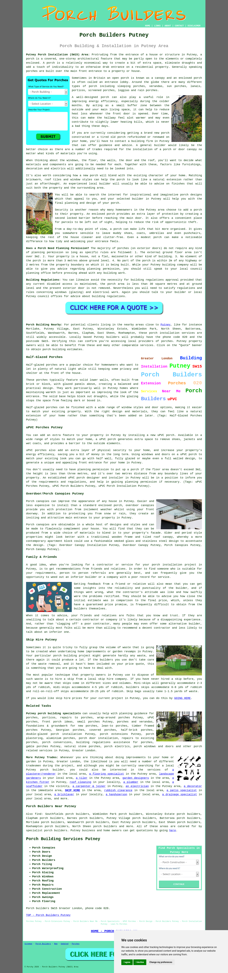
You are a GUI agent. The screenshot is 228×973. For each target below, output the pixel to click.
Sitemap (28, 944)
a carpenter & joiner (89, 786)
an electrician (137, 786)
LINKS (157, 26)
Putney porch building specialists (53, 713)
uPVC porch (76, 477)
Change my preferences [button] (160, 962)
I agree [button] (127, 962)
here (172, 830)
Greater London (83, 750)
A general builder (151, 145)
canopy (168, 536)
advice (75, 296)
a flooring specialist (106, 773)
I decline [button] (140, 962)
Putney (165, 324)
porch (115, 202)
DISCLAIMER (194, 26)
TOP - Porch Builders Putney (48, 915)
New (55, 944)
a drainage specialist (179, 794)
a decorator (193, 786)
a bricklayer (64, 794)
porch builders (105, 826)
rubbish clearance (118, 790)
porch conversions (57, 742)
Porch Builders (43, 944)
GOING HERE (182, 698)
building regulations (147, 279)
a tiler (81, 778)
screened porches (101, 90)
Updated (64, 944)
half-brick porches (136, 729)
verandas (155, 86)
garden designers (135, 778)
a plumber (130, 782)
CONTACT (179, 26)
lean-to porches (114, 725)
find (38, 814)
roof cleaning (80, 782)
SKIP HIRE (72, 790)
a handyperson (116, 794)
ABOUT (168, 26)
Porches (75, 944)
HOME (147, 26)
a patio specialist (182, 790)
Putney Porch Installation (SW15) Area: (58, 54)
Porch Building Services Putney (63, 839)
